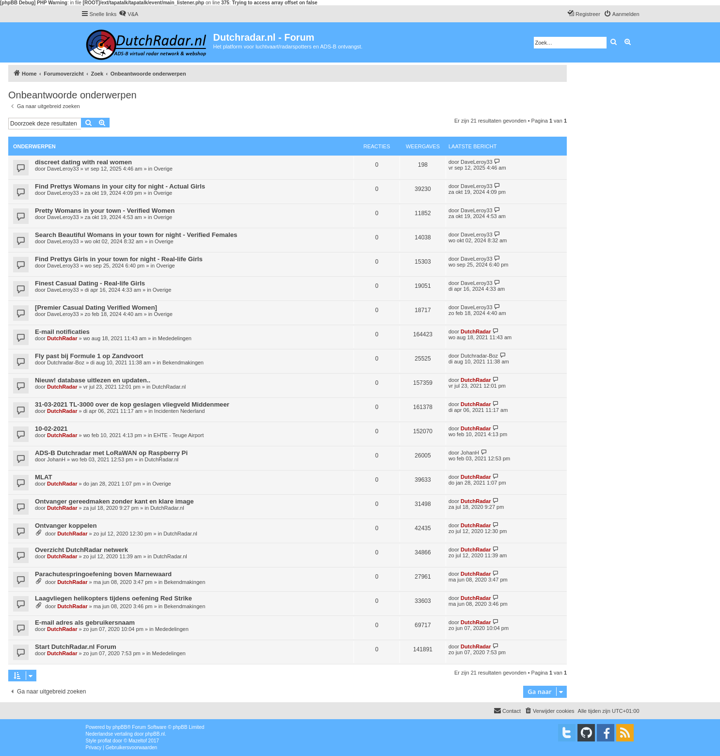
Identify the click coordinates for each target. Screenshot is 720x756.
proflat (105, 740)
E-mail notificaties (62, 331)
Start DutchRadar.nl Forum (75, 646)
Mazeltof (137, 740)
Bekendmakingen (183, 362)
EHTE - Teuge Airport (179, 435)
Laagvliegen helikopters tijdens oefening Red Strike (113, 598)
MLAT (43, 477)
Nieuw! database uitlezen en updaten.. (92, 380)
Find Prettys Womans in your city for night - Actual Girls (120, 186)
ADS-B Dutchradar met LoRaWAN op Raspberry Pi (111, 453)
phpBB (119, 727)
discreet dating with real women (83, 162)
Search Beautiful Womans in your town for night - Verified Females (136, 234)
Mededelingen (175, 338)
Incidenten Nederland (179, 411)
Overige (163, 169)
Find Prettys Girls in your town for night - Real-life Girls (119, 259)
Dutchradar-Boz (65, 362)
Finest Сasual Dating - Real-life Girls (90, 283)
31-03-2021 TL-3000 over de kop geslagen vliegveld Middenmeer (132, 404)
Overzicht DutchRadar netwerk (81, 549)
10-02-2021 (51, 428)
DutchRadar (62, 338)
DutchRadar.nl (169, 387)
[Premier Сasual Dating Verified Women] (96, 307)
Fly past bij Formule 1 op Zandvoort (89, 356)
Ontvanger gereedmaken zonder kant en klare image (114, 501)
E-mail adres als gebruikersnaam (85, 622)
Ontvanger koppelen (66, 525)
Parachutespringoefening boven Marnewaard (103, 574)
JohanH (56, 459)
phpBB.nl (155, 734)
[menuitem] (128, 14)
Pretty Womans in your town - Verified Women (105, 210)
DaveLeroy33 (63, 169)
